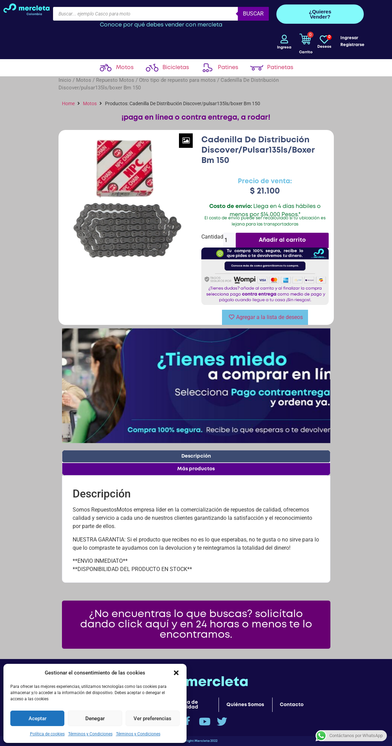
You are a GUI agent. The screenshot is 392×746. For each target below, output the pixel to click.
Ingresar (349, 38)
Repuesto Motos (115, 80)
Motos (83, 80)
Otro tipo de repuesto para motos (177, 80)
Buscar (253, 13)
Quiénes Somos (245, 705)
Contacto (292, 705)
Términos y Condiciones (90, 733)
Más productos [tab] (196, 469)
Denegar (95, 718)
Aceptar (37, 718)
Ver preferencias (152, 718)
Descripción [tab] (196, 456)
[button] (176, 672)
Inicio (65, 80)
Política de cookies (47, 733)
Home (68, 103)
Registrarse (352, 45)
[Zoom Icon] (186, 140)
